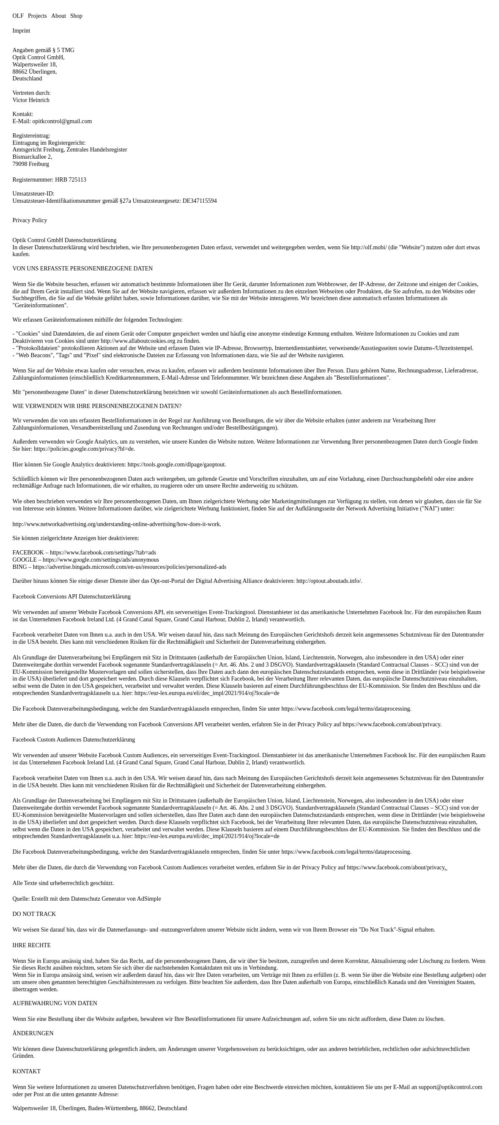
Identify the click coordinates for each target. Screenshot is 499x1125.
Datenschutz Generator (98, 899)
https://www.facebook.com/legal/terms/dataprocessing (346, 709)
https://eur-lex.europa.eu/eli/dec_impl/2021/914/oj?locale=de (207, 693)
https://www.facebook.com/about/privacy (391, 724)
